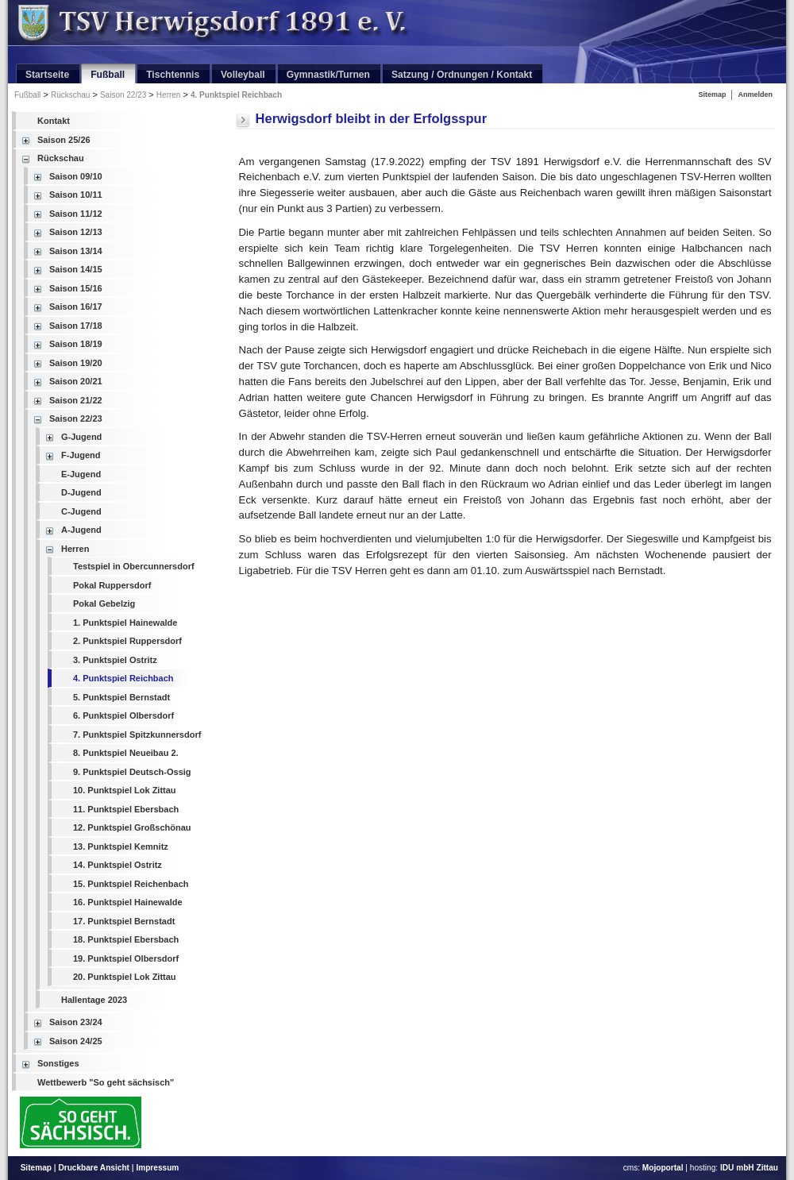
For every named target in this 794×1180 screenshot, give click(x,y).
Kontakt (53, 120)
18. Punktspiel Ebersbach (126, 939)
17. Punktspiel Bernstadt (124, 921)
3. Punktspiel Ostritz (115, 660)
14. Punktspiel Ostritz (117, 865)
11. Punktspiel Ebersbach (126, 809)
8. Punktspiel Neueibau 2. (126, 753)
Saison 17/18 (75, 325)
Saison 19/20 (75, 363)
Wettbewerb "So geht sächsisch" (105, 1082)
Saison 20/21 (75, 381)
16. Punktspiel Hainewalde (128, 902)
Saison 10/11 (75, 194)
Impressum (157, 1167)
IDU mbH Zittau (749, 1167)
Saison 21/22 (75, 400)
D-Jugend (81, 492)
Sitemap (712, 94)
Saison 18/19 (75, 344)
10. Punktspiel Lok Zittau (124, 790)
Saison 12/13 (75, 232)
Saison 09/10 (75, 176)
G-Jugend (81, 437)
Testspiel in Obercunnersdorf (134, 566)
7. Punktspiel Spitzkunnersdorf (137, 734)
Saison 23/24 (75, 1022)
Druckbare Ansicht (93, 1167)
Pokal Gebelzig (104, 603)
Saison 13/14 (75, 251)
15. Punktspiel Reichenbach (131, 884)
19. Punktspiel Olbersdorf (126, 958)
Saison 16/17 (75, 306)
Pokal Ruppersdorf (112, 585)
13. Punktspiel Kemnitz (120, 846)
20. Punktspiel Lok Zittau (124, 976)
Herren (168, 95)
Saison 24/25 (75, 1041)
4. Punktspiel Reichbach (236, 95)
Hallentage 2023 (94, 1000)
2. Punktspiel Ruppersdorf (127, 641)
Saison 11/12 (75, 213)
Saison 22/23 (123, 95)
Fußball (27, 95)
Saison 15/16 (75, 288)
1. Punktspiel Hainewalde (125, 622)
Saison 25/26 (64, 140)
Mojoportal (663, 1167)
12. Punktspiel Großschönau (132, 827)
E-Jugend (81, 474)
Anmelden (755, 94)
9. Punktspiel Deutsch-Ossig (132, 772)
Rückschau (70, 95)
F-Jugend (81, 455)
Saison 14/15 (75, 269)
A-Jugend (81, 529)
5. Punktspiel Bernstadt (121, 697)
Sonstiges (58, 1063)
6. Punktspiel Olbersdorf (123, 715)
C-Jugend (81, 511)
